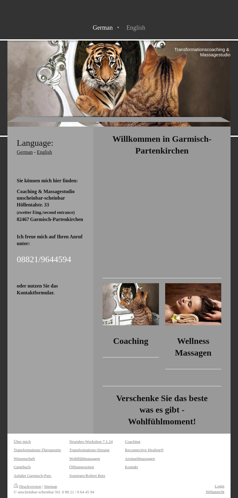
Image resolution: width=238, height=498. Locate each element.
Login (219, 486)
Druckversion (27, 486)
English (44, 152)
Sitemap (50, 486)
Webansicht (215, 491)
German (25, 152)
